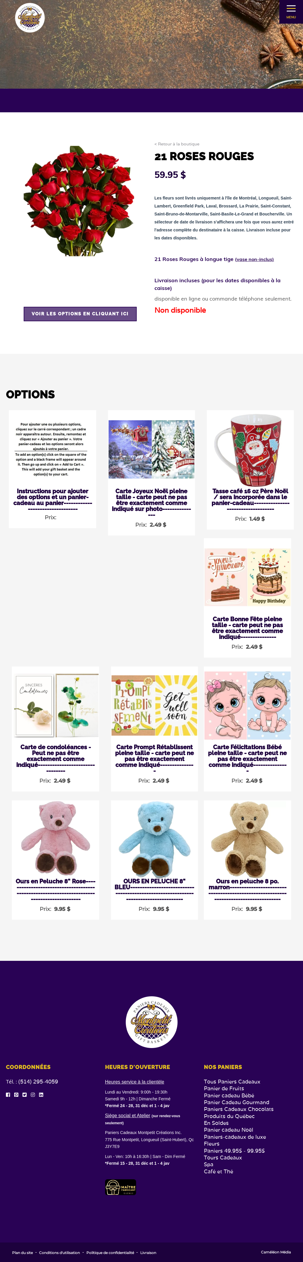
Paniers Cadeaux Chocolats (239, 1109)
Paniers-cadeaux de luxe (235, 1136)
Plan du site (22, 1253)
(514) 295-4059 (38, 1081)
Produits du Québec (229, 1116)
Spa (208, 1164)
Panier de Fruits (224, 1088)
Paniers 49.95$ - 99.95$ (234, 1150)
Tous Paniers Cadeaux (232, 1081)
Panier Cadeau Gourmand (236, 1102)
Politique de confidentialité (110, 1253)
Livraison (148, 1253)
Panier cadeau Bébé (229, 1095)
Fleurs (212, 1143)
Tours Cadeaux (223, 1157)
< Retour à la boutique (176, 144)
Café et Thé (218, 1171)
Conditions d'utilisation (59, 1253)
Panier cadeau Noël (228, 1129)
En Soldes (216, 1123)
